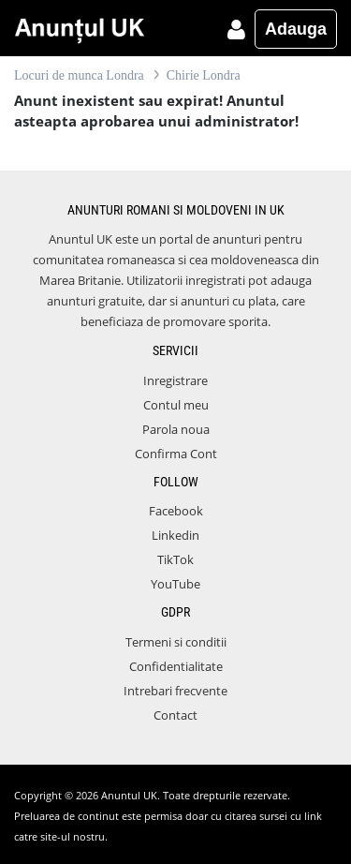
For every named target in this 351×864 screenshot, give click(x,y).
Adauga (296, 29)
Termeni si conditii (176, 641)
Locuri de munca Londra (79, 75)
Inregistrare (175, 380)
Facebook (176, 510)
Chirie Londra (204, 75)
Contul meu (176, 404)
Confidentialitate (176, 666)
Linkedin (175, 535)
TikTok (175, 559)
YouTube (175, 583)
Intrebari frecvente (175, 690)
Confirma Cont (176, 453)
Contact (175, 715)
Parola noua (176, 429)
